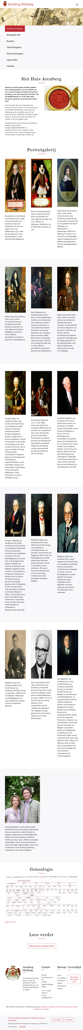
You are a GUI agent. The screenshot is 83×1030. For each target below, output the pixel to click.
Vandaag (10, 66)
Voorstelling (61, 978)
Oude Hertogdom (14, 47)
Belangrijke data (13, 35)
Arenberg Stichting (18, 3)
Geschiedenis (61, 986)
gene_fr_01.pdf (10, 922)
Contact (60, 988)
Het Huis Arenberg (15, 28)
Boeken (59, 983)
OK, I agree (57, 1020)
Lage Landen (12, 60)
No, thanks (68, 1020)
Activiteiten (61, 980)
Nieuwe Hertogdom (15, 53)
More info (22, 1026)
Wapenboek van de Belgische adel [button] (41, 946)
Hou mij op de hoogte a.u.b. (74, 979)
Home (59, 975)
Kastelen (10, 41)
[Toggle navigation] (77, 4)
